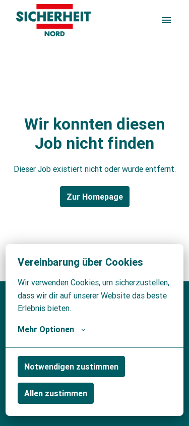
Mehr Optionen (52, 329)
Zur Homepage (95, 197)
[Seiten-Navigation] (166, 20)
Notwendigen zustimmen (71, 366)
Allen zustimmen (55, 393)
